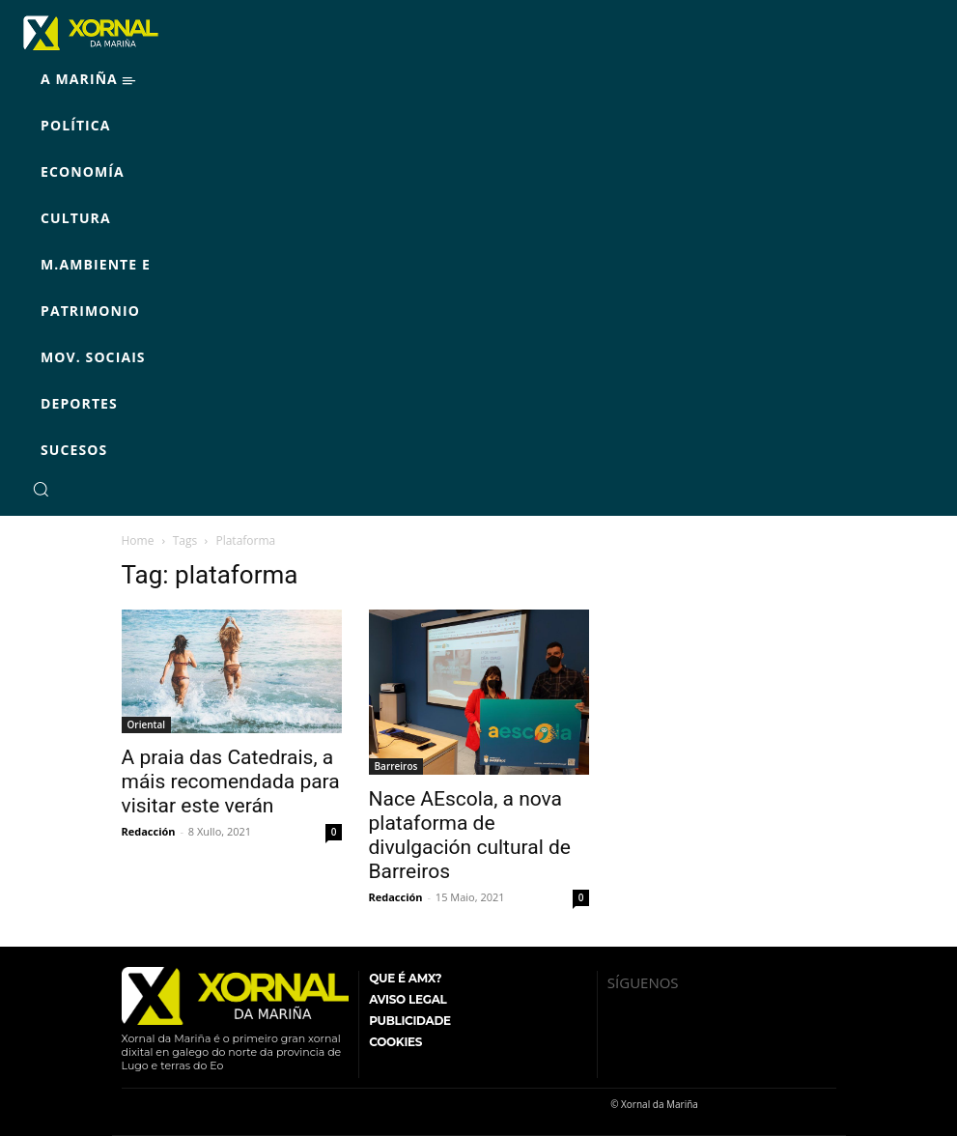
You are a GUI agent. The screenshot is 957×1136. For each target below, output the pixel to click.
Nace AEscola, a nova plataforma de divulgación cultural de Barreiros (470, 835)
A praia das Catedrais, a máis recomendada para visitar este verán (231, 781)
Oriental (146, 724)
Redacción (149, 831)
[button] (40, 488)
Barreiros (396, 766)
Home (138, 540)
